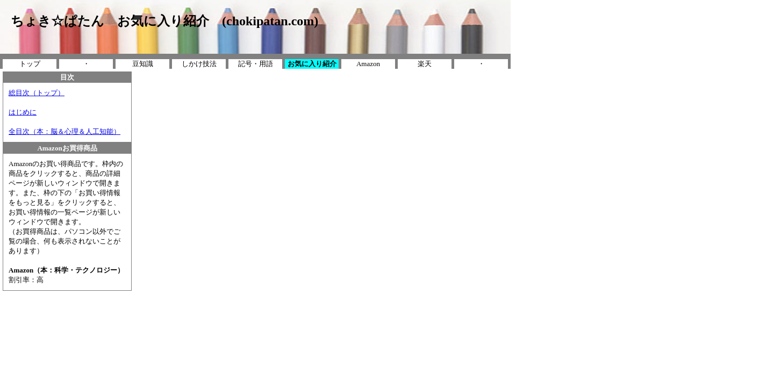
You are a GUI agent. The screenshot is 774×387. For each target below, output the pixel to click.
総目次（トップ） (36, 93)
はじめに (23, 112)
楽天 (425, 64)
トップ (29, 64)
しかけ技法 (199, 64)
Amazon (368, 64)
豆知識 (142, 64)
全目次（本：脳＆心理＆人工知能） (64, 131)
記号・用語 (255, 64)
